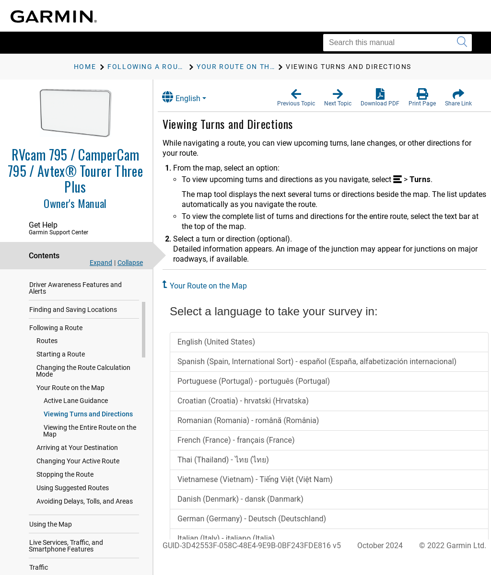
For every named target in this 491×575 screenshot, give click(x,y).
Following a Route (55, 337)
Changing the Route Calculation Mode (83, 380)
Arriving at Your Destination (77, 457)
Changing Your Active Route (77, 470)
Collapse (130, 262)
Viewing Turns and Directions (88, 423)
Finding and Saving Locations (73, 319)
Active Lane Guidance (76, 410)
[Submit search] (462, 42)
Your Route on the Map (70, 397)
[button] (296, 97)
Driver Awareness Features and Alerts (75, 297)
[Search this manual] (397, 42)
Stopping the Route (65, 484)
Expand (101, 262)
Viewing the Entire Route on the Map (89, 440)
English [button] (189, 97)
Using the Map (50, 534)
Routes (47, 350)
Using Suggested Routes (72, 497)
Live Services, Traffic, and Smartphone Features (66, 555)
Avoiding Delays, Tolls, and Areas (84, 511)
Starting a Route (60, 364)
